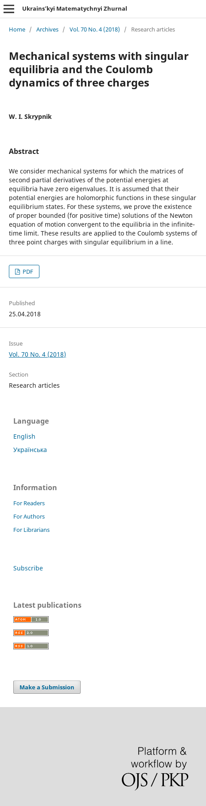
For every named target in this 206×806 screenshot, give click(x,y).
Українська (30, 449)
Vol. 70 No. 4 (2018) (95, 29)
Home (17, 29)
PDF (27, 271)
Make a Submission (46, 687)
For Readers (29, 503)
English (24, 436)
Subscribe (28, 568)
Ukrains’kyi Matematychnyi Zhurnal (74, 8)
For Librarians (31, 530)
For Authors (29, 516)
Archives (47, 29)
